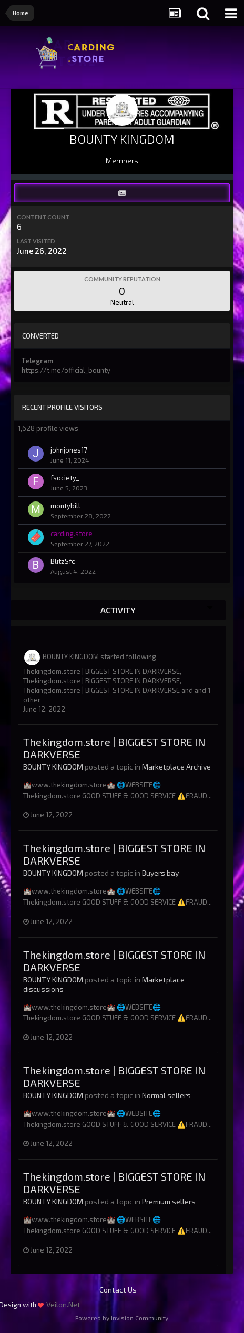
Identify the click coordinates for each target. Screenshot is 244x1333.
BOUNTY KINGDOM (71, 656)
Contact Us (118, 1289)
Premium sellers (169, 1201)
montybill (65, 505)
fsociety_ (64, 478)
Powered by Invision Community (121, 1317)
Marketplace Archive (176, 766)
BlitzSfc (62, 561)
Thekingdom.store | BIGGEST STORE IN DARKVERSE (101, 671)
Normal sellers (166, 1095)
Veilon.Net (63, 1304)
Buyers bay (160, 872)
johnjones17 (68, 450)
